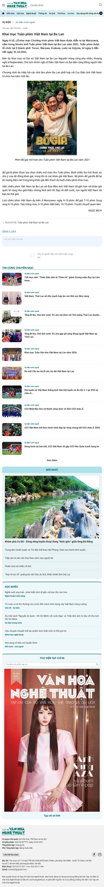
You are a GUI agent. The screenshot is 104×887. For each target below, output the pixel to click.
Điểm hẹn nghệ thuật (14, 635)
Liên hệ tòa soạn (11, 855)
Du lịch (52, 13)
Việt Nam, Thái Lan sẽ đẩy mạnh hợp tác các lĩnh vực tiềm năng (56, 296)
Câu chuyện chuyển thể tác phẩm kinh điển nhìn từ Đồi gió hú (35, 631)
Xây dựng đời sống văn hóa (88, 13)
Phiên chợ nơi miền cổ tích (18, 566)
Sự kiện (70, 13)
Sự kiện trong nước (13, 623)
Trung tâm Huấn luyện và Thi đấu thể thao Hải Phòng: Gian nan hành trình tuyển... (46, 550)
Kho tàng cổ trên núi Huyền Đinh (21, 642)
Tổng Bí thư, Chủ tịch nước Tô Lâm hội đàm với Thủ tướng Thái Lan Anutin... (62, 315)
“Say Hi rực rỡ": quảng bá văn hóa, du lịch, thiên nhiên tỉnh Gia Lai (37, 574)
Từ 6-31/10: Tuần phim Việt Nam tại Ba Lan (27, 222)
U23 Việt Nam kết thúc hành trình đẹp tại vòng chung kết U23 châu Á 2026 (62, 427)
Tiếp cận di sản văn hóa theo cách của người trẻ (29, 558)
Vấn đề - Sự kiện (12, 608)
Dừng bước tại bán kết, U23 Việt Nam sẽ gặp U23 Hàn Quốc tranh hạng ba (61, 446)
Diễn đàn (11, 13)
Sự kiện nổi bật (37, 5)
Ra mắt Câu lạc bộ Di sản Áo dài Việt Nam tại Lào (49, 371)
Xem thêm (52, 460)
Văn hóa (20, 13)
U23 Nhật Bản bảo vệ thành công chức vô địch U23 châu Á (53, 409)
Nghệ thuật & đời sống (15, 596)
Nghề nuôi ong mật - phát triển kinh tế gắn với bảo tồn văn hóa (36, 592)
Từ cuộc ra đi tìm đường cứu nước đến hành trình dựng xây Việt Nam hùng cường (46, 604)
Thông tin (42, 13)
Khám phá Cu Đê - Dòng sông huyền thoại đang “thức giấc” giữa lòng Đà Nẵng (49, 541)
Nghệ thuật (31, 13)
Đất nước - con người (14, 646)
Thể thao (61, 13)
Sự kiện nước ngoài (25, 22)
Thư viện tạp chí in (52, 658)
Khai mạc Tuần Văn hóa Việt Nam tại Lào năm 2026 (50, 352)
